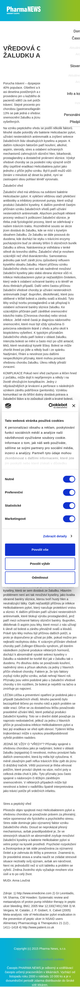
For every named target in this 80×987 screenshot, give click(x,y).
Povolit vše (40, 549)
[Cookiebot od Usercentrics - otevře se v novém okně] (50, 406)
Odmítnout (40, 577)
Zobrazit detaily (55, 536)
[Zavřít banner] (73, 405)
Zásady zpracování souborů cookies (40, 959)
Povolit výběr (40, 563)
